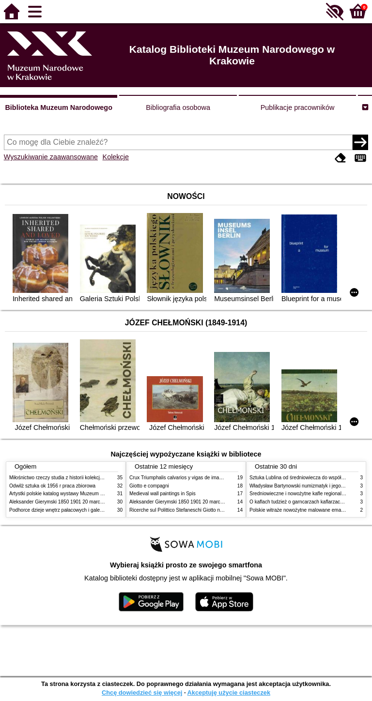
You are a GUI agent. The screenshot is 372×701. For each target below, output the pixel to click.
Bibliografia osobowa (178, 107)
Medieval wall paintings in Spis (162, 493)
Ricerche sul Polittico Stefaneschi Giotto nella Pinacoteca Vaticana (201, 510)
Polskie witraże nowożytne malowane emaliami (300, 510)
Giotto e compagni (149, 485)
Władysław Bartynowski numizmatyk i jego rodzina (303, 485)
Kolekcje (116, 157)
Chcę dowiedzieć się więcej (142, 692)
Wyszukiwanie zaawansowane (51, 157)
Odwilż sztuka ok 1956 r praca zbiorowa (52, 485)
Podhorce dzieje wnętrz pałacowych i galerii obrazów (66, 510)
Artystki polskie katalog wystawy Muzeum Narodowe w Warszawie (80, 493)
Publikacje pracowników (298, 107)
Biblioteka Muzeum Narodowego (58, 107)
